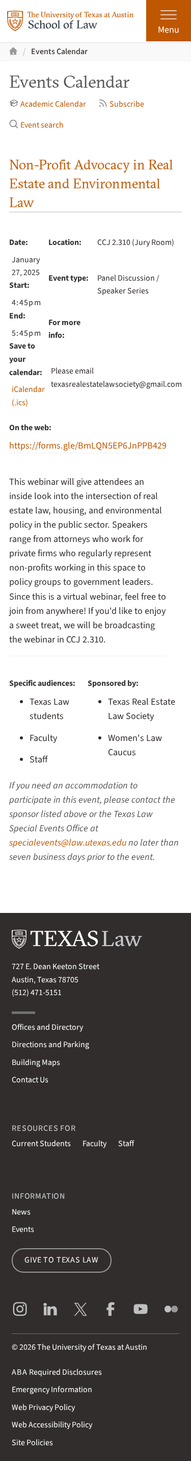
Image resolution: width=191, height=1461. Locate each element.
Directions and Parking (50, 1044)
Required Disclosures (57, 1372)
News (21, 1212)
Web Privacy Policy (43, 1407)
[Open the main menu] (168, 20)
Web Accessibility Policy (52, 1424)
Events (23, 1229)
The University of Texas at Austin (92, 1347)
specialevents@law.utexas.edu (67, 842)
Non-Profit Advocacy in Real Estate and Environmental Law (91, 183)
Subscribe (121, 104)
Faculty (94, 1143)
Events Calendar (59, 51)
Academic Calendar (47, 104)
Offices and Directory (47, 1027)
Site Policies (32, 1442)
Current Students (41, 1143)
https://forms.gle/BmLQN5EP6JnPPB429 (88, 445)
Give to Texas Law (61, 1260)
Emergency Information (52, 1389)
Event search (36, 125)
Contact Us (30, 1079)
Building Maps (36, 1062)
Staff (126, 1143)
